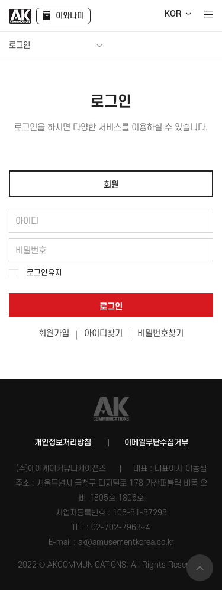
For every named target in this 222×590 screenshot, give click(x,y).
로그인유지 (44, 273)
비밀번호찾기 (160, 334)
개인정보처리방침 (62, 442)
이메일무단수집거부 (156, 442)
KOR (173, 14)
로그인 (111, 307)
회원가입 (53, 334)
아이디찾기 (103, 334)
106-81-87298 (139, 512)
